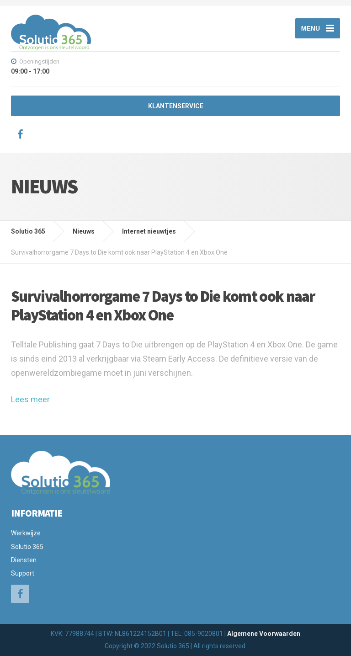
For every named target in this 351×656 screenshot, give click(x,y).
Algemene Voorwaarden (263, 633)
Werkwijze (26, 533)
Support (22, 573)
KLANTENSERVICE (175, 106)
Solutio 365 (27, 546)
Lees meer (30, 399)
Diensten (24, 560)
